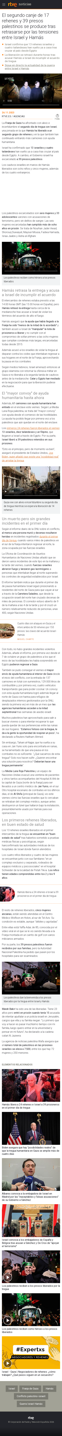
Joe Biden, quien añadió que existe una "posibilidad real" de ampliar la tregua (30, 456)
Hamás (49, 1388)
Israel (12, 1388)
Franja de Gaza (30, 1388)
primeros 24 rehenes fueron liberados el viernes (33, 428)
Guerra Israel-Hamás (31, 1403)
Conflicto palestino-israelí (31, 1396)
